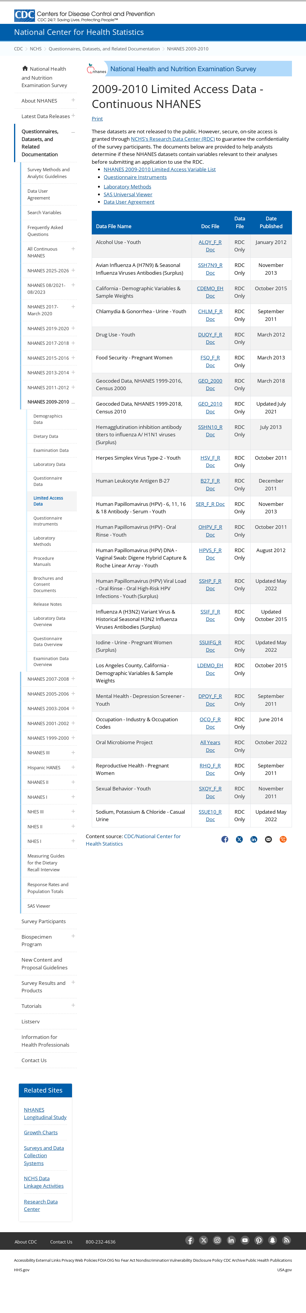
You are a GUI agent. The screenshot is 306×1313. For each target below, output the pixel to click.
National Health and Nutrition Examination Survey (44, 76)
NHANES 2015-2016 (48, 358)
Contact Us (34, 1060)
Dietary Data (45, 436)
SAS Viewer (38, 906)
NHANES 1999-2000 (48, 738)
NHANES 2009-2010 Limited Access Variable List (160, 169)
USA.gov (284, 1269)
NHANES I (37, 797)
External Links (48, 1260)
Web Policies (86, 1260)
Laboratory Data (49, 464)
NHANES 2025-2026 (48, 271)
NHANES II (37, 782)
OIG (110, 1260)
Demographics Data (47, 419)
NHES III (35, 812)
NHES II (34, 826)
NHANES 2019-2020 (48, 328)
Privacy (68, 1260)
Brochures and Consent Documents (48, 584)
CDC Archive (234, 1260)
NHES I (34, 841)
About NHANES (39, 100)
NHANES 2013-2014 (48, 373)
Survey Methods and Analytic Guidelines (48, 172)
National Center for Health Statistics (79, 32)
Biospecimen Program (37, 940)
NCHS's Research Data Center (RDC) (173, 138)
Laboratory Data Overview (49, 621)
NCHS (36, 49)
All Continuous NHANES (42, 252)
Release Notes (47, 604)
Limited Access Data (48, 501)
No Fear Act (125, 1260)
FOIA (102, 1260)
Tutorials (32, 1005)
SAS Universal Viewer (128, 194)
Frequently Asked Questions (45, 230)
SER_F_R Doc (210, 504)
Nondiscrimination (152, 1260)
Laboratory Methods (127, 186)
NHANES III (38, 753)
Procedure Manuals (43, 561)
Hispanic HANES (43, 767)
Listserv (30, 1021)
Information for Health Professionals (45, 1041)
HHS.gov (22, 1269)
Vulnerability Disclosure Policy (196, 1260)
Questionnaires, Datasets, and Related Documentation (104, 49)
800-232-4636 (101, 1242)
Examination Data (51, 450)
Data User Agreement (129, 201)
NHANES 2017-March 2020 (42, 310)
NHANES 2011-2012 (48, 387)
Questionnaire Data (47, 481)
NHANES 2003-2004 (48, 708)
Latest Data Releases (46, 116)
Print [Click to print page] (97, 118)
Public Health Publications (269, 1260)
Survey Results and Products (43, 987)
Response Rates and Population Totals (47, 887)
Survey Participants (44, 921)
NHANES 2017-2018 (48, 343)
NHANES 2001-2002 (48, 723)
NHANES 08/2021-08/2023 (46, 288)
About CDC (26, 1242)
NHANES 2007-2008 (48, 679)
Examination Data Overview (51, 661)
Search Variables (44, 212)
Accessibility (24, 1260)
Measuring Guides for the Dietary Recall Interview (46, 862)
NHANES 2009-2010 (188, 49)
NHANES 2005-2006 (48, 694)
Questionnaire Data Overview (47, 641)
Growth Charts (41, 1132)
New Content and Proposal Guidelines (45, 963)
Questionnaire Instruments (135, 177)
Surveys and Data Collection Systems (44, 1155)
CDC (18, 49)
